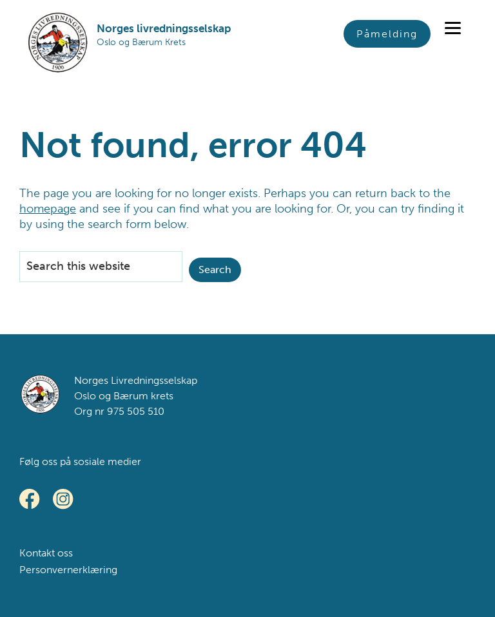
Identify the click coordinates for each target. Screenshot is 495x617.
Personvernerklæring (68, 570)
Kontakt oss (46, 553)
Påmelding (387, 34)
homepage (47, 209)
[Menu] (453, 27)
